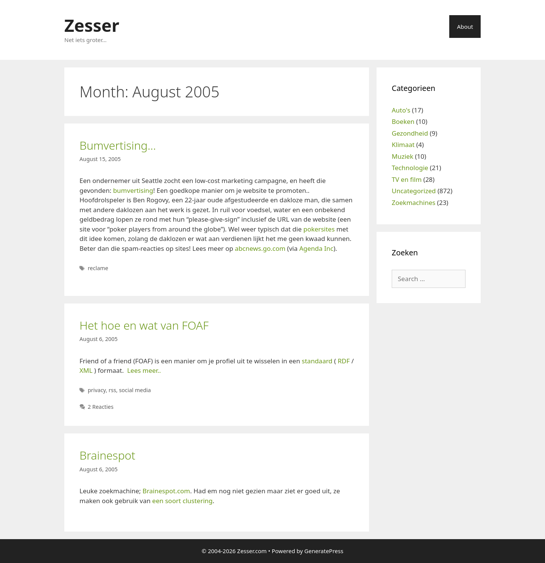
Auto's (401, 110)
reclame (98, 268)
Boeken (403, 121)
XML (85, 370)
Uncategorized (414, 190)
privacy (97, 390)
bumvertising (133, 190)
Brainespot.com (166, 490)
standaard (317, 361)
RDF (344, 361)
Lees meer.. (144, 370)
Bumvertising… (117, 145)
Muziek (402, 156)
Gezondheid (410, 133)
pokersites (319, 229)
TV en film (407, 179)
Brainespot (107, 455)
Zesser (91, 25)
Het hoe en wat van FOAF (144, 325)
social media (135, 390)
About (465, 26)
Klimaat (403, 144)
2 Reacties (101, 406)
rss (112, 390)
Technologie (410, 167)
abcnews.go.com (260, 248)
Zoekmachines (413, 202)
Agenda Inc (316, 248)
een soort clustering (182, 500)
